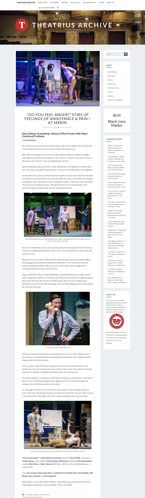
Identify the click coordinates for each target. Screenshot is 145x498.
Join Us (101, 3)
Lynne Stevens (66, 127)
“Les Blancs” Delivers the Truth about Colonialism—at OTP (117, 254)
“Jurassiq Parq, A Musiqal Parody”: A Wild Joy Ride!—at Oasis (117, 224)
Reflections (75, 3)
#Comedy (28, 494)
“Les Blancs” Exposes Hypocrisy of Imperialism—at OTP (116, 271)
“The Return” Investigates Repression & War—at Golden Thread (117, 176)
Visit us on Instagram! (46, 8)
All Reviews (54, 3)
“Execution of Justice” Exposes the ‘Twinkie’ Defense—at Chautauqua (116, 262)
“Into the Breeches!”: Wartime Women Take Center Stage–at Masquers (117, 280)
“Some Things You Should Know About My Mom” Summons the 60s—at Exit (117, 184)
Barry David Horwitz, (113, 332)
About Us (110, 3)
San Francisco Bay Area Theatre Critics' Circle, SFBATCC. (116, 340)
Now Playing (42, 3)
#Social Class (45, 494)
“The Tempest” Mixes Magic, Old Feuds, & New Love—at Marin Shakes (116, 167)
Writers (65, 3)
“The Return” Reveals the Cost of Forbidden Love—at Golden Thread (116, 204)
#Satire (36, 494)
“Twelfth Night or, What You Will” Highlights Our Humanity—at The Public (116, 159)
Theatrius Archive (25, 2)
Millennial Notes (89, 3)
